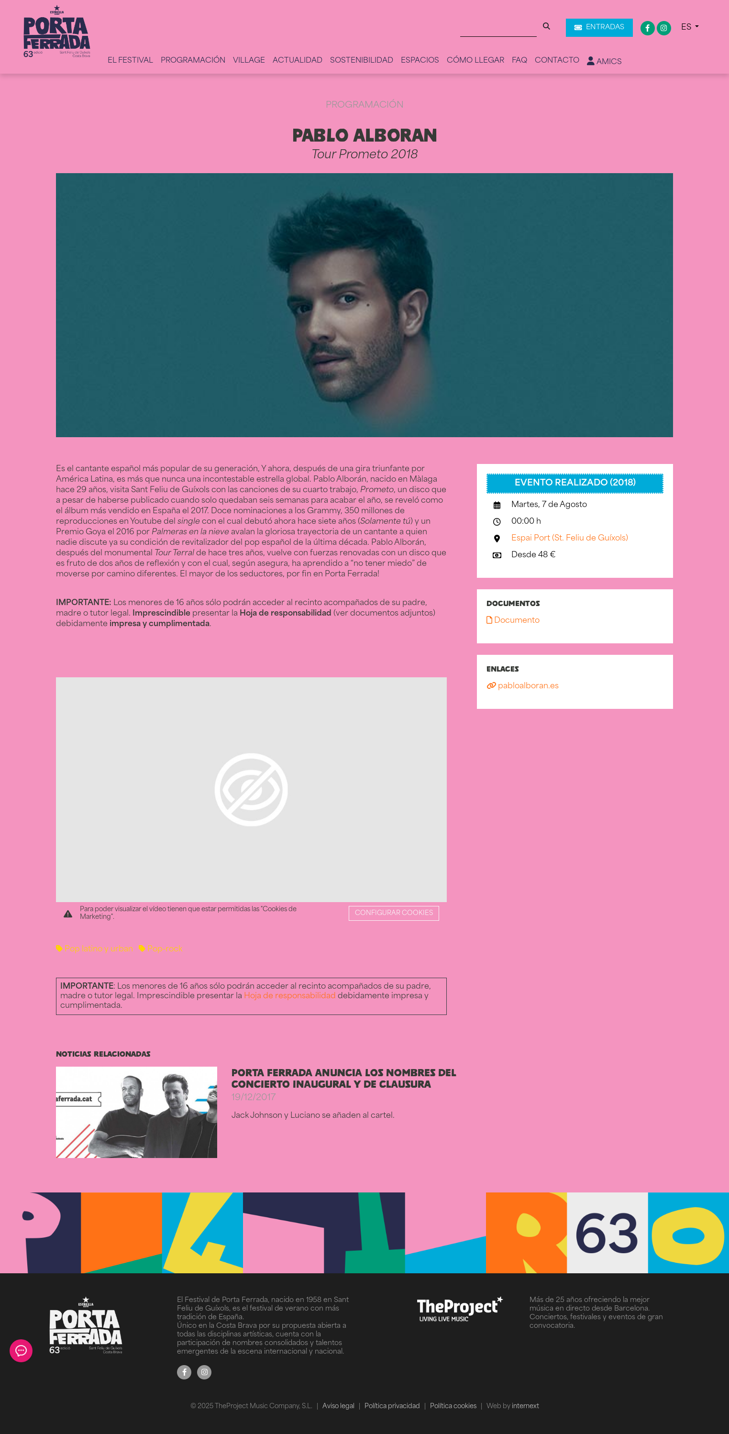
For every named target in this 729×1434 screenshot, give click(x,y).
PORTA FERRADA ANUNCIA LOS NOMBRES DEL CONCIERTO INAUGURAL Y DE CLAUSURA (344, 1078)
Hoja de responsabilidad (290, 996)
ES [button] (687, 28)
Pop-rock (160, 949)
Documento (513, 621)
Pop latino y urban (94, 949)
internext (525, 1406)
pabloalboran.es (522, 686)
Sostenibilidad (361, 61)
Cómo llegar (475, 61)
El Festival (130, 61)
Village (249, 61)
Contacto (557, 61)
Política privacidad (392, 1406)
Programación (193, 61)
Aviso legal (339, 1406)
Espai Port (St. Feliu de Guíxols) (569, 538)
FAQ (519, 61)
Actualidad (297, 61)
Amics (604, 61)
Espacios (420, 61)
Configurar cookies (394, 913)
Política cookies (454, 1406)
